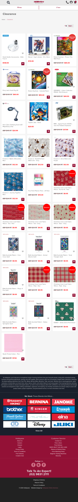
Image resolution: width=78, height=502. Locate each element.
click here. (62, 388)
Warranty (58, 456)
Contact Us (58, 441)
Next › (70, 26)
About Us (19, 441)
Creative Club (20, 456)
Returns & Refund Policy (58, 449)
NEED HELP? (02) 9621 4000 (58, 447)
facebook (33, 465)
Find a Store (58, 443)
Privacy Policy (20, 449)
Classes (19, 445)
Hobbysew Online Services (50, 488)
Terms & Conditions (19, 451)
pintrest (44, 465)
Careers (19, 443)
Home (3, 19)
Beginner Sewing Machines (58, 453)
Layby (20, 447)
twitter (38, 465)
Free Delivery (20, 453)
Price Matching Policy (58, 451)
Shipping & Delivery (39, 480)
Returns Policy (39, 482)
